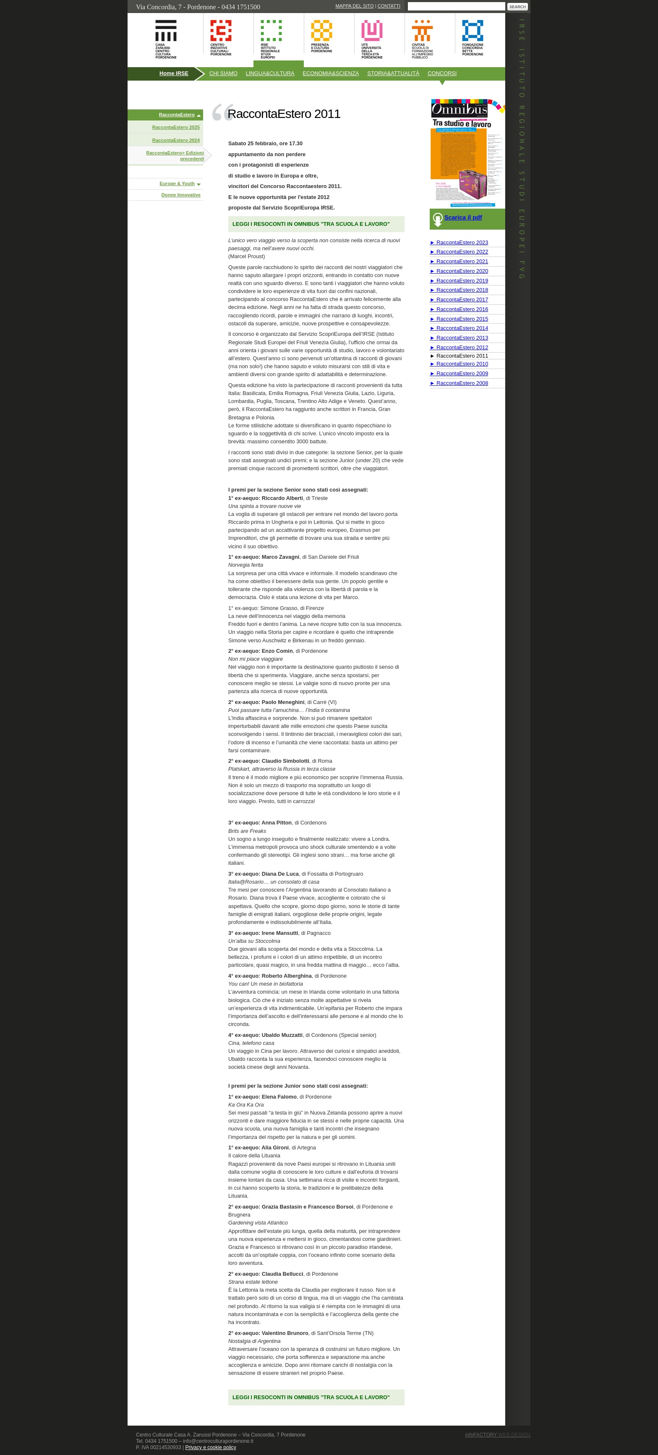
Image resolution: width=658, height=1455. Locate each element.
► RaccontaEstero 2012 (459, 347)
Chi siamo (223, 73)
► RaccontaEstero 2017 (459, 299)
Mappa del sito (354, 5)
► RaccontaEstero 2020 (459, 271)
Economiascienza (331, 73)
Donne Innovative (181, 194)
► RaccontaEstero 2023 (459, 242)
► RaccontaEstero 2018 (459, 290)
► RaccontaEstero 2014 (459, 328)
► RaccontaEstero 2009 (459, 373)
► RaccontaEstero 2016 (459, 309)
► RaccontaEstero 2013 (459, 338)
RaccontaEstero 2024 (176, 140)
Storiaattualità (393, 73)
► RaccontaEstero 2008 (459, 383)
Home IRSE (173, 73)
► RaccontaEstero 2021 (459, 261)
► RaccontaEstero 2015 (459, 319)
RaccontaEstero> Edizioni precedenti (175, 155)
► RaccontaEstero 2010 (459, 364)
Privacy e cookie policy (210, 1447)
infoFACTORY (497, 1435)
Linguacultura (270, 73)
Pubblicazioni (150, 91)
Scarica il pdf (463, 217)
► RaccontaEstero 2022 (459, 252)
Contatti (389, 5)
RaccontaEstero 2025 (176, 127)
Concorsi (442, 73)
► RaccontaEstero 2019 (459, 280)
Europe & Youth (177, 183)
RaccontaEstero (177, 114)
